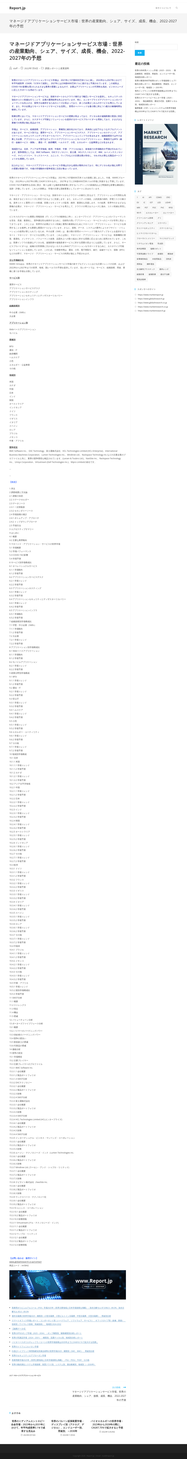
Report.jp (17, 7)
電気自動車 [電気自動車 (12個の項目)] (141, 279)
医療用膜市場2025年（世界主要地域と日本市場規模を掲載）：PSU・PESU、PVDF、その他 (50, 1360)
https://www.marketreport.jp (150, 294)
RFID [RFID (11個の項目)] (171, 207)
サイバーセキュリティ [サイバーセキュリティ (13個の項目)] (146, 228)
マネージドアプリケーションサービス (27, 1375)
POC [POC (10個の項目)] (154, 207)
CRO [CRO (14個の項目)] (168, 197)
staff (15, 68)
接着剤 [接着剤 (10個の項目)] (160, 254)
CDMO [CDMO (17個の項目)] (159, 197)
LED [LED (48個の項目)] (159, 202)
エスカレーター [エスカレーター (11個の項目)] (152, 213)
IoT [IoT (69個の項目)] (151, 202)
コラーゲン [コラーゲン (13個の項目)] (162, 223)
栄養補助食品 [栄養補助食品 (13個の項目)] (142, 259)
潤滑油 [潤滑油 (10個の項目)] (139, 264)
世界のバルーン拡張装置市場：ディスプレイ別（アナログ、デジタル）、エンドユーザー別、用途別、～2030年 (67, 1425)
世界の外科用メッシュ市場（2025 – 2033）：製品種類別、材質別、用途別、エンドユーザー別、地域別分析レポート (156, 74)
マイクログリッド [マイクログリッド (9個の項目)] (167, 238)
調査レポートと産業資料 (57, 68)
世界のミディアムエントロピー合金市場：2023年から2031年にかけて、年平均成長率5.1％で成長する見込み (28, 1425)
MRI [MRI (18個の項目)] (138, 207)
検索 (137, 42)
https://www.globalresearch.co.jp (152, 302)
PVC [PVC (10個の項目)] (162, 207)
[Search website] (177, 7)
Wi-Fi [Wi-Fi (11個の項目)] (139, 213)
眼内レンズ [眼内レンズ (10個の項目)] (164, 269)
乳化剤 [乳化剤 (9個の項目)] (160, 243)
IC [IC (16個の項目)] (144, 202)
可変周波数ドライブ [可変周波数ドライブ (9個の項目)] (145, 254)
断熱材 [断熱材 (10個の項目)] (170, 254)
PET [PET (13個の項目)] (146, 207)
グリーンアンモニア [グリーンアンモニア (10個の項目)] (145, 223)
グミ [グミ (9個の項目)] (159, 218)
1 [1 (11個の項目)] (137, 197)
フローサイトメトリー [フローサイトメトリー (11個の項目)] (146, 238)
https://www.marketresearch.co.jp (153, 306)
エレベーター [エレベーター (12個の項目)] (168, 213)
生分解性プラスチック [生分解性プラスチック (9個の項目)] (146, 269)
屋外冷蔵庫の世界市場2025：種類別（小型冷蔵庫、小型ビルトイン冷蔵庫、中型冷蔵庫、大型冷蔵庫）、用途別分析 (61, 1316)
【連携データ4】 (19, 1328)
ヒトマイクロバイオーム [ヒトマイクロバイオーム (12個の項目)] (147, 233)
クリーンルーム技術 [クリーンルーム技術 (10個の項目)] (145, 218)
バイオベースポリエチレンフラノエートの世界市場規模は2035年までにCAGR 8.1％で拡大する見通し (55, 1342)
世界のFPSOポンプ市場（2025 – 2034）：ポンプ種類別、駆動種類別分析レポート (47, 1333)
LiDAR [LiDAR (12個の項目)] (167, 202)
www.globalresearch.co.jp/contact (25, 1261)
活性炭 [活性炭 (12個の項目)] (168, 259)
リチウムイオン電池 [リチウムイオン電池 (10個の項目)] (145, 243)
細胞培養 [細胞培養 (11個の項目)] (140, 274)
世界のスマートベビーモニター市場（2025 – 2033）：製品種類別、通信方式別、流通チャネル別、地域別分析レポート (156, 101)
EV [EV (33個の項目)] (138, 202)
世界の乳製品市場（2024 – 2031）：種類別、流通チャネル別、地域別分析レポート (47, 1337)
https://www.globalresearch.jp (151, 298)
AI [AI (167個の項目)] (143, 197)
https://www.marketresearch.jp (151, 310)
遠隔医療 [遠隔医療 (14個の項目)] (152, 274)
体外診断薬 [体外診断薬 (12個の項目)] (141, 248)
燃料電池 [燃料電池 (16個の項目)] (150, 264)
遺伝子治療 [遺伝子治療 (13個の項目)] (164, 274)
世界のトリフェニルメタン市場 (25, 1346)
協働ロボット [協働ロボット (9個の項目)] (155, 248)
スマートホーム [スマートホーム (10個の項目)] (166, 228)
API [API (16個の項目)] (150, 197)
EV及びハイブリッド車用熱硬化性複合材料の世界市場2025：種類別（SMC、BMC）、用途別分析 (53, 1351)
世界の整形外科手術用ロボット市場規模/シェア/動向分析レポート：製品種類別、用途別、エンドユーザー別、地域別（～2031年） (156, 84)
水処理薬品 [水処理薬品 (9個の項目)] (156, 259)
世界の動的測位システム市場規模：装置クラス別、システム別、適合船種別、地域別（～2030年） (54, 1364)
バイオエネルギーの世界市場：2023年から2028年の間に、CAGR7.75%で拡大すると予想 (107, 1424)
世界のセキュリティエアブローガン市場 (29, 1355)
